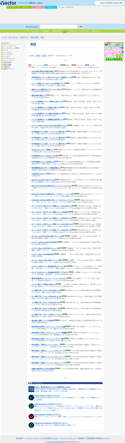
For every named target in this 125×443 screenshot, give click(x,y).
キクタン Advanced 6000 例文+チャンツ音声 (48, 236)
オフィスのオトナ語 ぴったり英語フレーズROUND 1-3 (51, 218)
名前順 (44, 56)
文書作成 (6, 67)
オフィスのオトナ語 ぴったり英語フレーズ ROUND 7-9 (51, 206)
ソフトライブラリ (13, 7)
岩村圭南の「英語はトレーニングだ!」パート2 (48, 351)
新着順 (38, 56)
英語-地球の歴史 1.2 (38, 95)
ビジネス (6, 56)
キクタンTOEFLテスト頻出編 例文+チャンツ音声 (49, 266)
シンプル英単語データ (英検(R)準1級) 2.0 (46, 114)
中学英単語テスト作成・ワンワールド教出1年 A (48, 138)
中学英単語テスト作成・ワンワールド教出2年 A (48, 132)
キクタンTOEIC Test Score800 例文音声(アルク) (49, 126)
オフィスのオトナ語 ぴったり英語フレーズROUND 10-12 (52, 224)
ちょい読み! (61, 7)
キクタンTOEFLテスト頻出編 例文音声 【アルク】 (50, 272)
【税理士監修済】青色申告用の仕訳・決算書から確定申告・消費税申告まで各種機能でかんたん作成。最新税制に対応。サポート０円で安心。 (68, 390)
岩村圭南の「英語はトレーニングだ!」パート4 (48, 363)
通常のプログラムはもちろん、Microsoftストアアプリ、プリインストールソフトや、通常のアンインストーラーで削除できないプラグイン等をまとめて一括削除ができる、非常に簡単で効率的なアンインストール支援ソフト (68, 408)
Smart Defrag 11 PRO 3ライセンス (47, 395)
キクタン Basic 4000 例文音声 (42, 254)
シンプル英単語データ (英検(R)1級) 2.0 (45, 107)
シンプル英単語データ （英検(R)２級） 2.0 (47, 101)
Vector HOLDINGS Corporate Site (111, 3)
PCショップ (25, 7)
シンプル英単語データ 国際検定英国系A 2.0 (47, 119)
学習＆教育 (7, 62)
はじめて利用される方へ (49, 438)
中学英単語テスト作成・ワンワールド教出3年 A (48, 144)
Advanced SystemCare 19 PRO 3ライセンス (50, 423)
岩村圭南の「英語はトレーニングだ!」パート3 (48, 357)
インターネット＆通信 (11, 48)
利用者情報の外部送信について (97, 438)
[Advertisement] (39, 28)
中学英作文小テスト (38, 174)
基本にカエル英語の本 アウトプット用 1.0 (46, 89)
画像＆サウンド (9, 69)
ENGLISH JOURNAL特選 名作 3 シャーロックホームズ (51, 186)
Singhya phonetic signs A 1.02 (43, 180)
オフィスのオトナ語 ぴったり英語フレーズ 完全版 (49, 212)
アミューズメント (9, 46)
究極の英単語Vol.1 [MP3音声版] (43, 369)
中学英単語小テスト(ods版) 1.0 (43, 162)
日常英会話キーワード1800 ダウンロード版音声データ (51, 77)
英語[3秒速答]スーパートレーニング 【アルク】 (48, 278)
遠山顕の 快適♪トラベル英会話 (42, 320)
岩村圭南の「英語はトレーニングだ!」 (45, 345)
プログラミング (9, 58)
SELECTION (69, 7)
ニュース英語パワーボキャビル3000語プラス (47, 83)
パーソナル (7, 52)
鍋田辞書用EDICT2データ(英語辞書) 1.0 (46, 168)
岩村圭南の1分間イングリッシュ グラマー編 (47, 339)
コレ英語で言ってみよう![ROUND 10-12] (46, 296)
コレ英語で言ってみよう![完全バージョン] (46, 314)
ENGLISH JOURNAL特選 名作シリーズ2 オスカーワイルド (53, 200)
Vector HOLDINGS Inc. (56, 442)
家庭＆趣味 (7, 65)
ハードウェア (8, 54)
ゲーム (5, 50)
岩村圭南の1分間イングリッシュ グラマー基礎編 (49, 333)
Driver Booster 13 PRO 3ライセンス (47, 414)
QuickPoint (38, 7)
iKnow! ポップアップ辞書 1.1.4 (43, 150)
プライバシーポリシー (68, 438)
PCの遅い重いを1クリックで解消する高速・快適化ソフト (55, 425)
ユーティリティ (9, 60)
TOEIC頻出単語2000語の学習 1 (43, 71)
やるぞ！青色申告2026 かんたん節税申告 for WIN (52, 387)
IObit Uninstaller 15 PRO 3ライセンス (48, 404)
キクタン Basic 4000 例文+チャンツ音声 (46, 248)
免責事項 (81, 438)
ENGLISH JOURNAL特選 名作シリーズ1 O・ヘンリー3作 (52, 194)
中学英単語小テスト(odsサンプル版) (44, 156)
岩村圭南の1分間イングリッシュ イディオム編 (48, 326)
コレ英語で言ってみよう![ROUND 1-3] (45, 290)
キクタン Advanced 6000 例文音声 (44, 242)
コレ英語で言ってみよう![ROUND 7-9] (45, 308)
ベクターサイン (51, 7)
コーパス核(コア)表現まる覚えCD (43, 284)
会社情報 (19, 438)
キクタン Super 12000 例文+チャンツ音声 (46, 260)
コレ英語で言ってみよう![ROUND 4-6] (45, 302)
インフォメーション (32, 438)
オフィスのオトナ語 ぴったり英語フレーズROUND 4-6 (51, 230)
